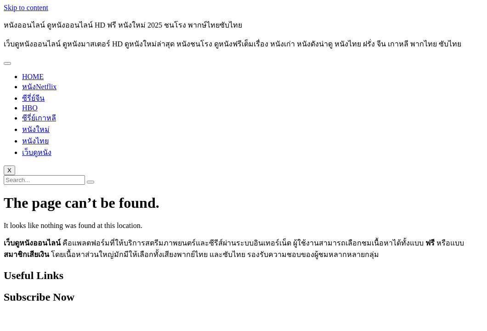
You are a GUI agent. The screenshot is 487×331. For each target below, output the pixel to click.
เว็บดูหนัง (36, 152)
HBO (30, 108)
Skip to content (26, 7)
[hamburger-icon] (7, 63)
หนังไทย (35, 141)
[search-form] (44, 180)
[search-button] (90, 182)
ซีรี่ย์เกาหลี (39, 118)
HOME (33, 76)
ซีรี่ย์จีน (33, 98)
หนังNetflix (39, 87)
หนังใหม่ (36, 129)
